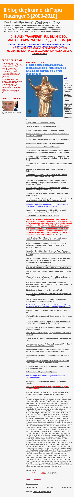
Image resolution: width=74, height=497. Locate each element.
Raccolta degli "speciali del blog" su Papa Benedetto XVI (12, 81)
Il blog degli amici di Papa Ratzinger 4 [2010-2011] (10, 85)
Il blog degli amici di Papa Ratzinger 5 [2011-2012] (10, 70)
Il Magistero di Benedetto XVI (11, 73)
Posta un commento (32, 484)
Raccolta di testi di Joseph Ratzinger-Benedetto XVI (10, 78)
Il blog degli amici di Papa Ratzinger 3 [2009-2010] (33, 13)
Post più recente (31, 487)
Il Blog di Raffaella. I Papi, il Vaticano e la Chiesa (10, 67)
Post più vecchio (66, 487)
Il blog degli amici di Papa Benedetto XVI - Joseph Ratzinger (12, 64)
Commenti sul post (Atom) (42, 492)
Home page (49, 487)
